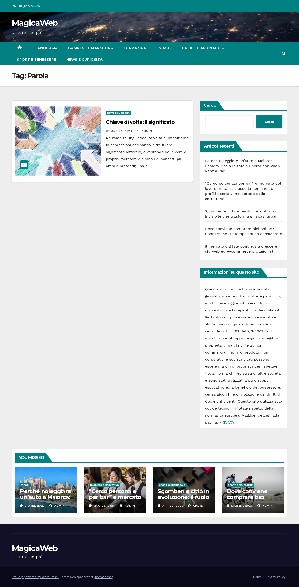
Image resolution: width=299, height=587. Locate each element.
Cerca (210, 105)
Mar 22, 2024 (121, 131)
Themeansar (104, 577)
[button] (283, 53)
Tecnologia (45, 48)
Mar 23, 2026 (242, 505)
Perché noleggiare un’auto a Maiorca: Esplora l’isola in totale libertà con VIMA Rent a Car (242, 166)
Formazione (136, 48)
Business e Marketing (90, 48)
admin (144, 131)
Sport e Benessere (36, 59)
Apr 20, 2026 (172, 505)
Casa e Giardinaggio (203, 48)
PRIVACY (227, 422)
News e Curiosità (84, 59)
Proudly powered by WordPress (35, 577)
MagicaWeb (35, 23)
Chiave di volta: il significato (140, 122)
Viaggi (165, 48)
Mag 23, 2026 (104, 505)
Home (257, 577)
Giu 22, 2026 (35, 505)
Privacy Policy (275, 577)
